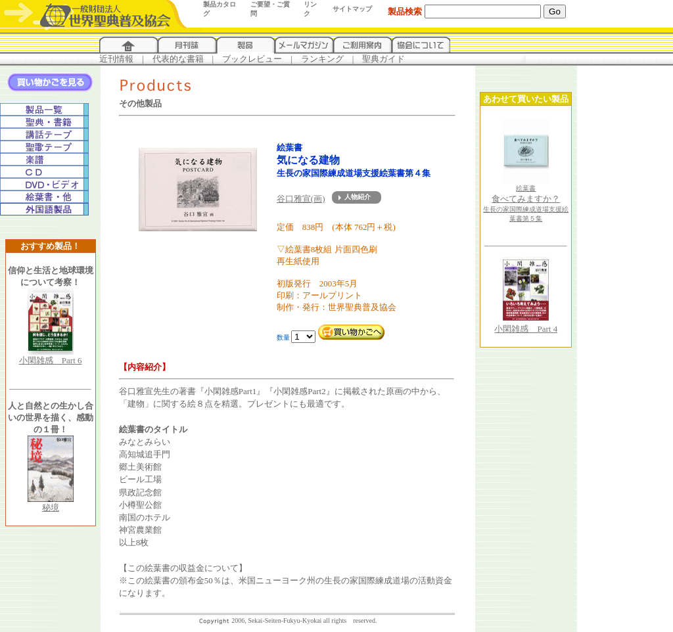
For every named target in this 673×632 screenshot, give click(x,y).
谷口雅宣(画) (301, 199)
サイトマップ (352, 8)
